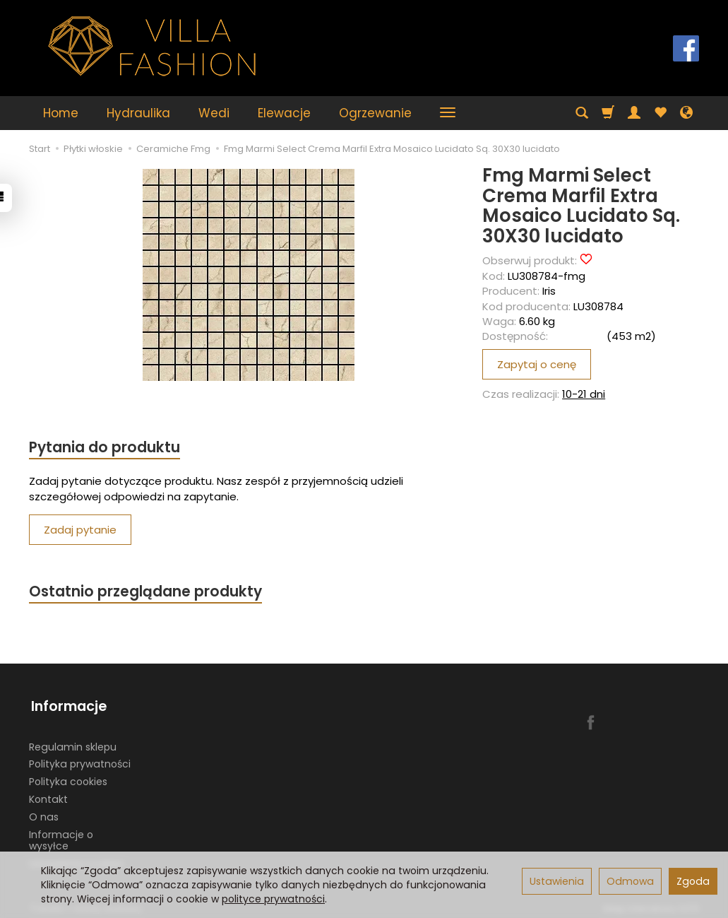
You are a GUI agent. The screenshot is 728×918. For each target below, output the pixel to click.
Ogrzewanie (375, 113)
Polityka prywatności (80, 760)
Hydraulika (138, 113)
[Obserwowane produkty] (660, 113)
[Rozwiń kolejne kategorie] (448, 113)
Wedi (213, 113)
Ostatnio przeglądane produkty (146, 592)
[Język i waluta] (686, 113)
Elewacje (284, 113)
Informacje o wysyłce (61, 836)
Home (60, 113)
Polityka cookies (68, 777)
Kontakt (48, 794)
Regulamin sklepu (73, 742)
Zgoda (693, 881)
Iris (549, 290)
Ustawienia (557, 881)
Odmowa (630, 881)
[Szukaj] (581, 113)
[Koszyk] (608, 113)
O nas (44, 812)
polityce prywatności (273, 899)
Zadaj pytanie (80, 530)
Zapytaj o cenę (536, 364)
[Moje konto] (634, 113)
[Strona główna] (152, 46)
